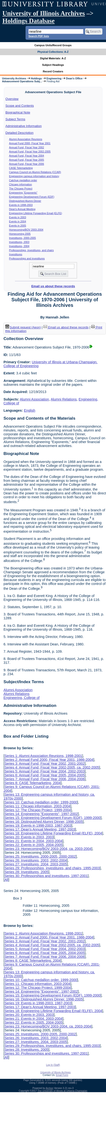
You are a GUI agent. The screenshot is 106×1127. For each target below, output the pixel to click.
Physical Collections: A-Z (52, 51)
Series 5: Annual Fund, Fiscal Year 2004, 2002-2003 (44, 771)
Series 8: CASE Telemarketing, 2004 (32, 783)
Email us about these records (53, 286)
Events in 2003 (17, 217)
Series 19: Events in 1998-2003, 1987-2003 (37, 825)
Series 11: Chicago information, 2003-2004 (37, 806)
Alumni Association (34, 399)
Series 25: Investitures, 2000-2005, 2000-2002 (40, 856)
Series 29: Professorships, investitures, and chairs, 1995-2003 (52, 868)
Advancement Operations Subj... (22, 81)
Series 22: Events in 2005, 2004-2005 (33, 845)
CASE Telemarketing (21, 167)
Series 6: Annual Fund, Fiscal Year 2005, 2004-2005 (44, 775)
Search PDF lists (38, 36)
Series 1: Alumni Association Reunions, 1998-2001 (43, 756)
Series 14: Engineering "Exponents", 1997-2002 (41, 814)
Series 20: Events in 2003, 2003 (28, 837)
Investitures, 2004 (19, 246)
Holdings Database (28, 20)
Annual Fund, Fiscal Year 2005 (26, 159)
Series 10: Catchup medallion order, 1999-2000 (40, 802)
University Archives (14, 78)
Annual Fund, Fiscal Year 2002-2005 (30, 151)
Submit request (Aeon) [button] (23, 327)
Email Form (62, 1075)
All (6, 880)
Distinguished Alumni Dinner (25, 200)
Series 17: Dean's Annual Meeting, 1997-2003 (39, 829)
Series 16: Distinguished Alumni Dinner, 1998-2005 (43, 822)
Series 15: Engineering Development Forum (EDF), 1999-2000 (52, 818)
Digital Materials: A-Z (53, 58)
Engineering (53, 78)
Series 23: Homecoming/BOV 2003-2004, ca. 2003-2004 (47, 849)
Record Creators (53, 71)
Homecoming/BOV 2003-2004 (26, 229)
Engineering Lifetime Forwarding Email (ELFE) (35, 213)
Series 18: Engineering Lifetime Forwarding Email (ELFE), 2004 (53, 833)
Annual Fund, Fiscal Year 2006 (26, 163)
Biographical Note (18, 112)
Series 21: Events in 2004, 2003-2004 (33, 841)
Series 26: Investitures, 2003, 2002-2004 (35, 860)
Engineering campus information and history (34, 176)
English (29, 410)
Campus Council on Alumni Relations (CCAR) (35, 172)
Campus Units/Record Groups (53, 45)
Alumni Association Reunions (25, 139)
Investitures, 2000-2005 (22, 237)
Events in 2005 (17, 225)
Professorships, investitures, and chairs (31, 250)
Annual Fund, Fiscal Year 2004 (26, 155)
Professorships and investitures (27, 258)
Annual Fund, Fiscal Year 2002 (26, 147)
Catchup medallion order (23, 180)
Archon (49, 1088)
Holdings (36, 78)
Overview (12, 99)
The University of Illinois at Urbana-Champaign (62, 1090)
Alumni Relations (64, 399)
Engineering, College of (21, 698)
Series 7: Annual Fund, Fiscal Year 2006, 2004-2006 (44, 779)
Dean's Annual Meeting (22, 209)
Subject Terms (15, 119)
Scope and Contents (20, 105)
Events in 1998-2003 (21, 205)
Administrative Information (24, 126)
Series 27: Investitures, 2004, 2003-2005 (35, 864)
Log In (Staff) (53, 1065)
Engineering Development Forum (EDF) (31, 196)
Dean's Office (74, 78)
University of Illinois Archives (43, 13)
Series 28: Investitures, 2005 (26, 872)
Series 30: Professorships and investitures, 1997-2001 (46, 876)
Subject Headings (53, 64)
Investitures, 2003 (19, 242)
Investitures (15, 254)
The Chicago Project (21, 188)
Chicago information (20, 184)
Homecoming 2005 (20, 233)
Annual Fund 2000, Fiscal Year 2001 (30, 143)
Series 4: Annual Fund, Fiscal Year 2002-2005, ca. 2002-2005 (51, 767)
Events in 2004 (17, 221)
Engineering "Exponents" (23, 192)
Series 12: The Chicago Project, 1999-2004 (37, 810)
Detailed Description (19, 133)
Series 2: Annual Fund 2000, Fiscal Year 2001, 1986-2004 (48, 760)
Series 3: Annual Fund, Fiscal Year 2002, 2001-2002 (44, 763)
